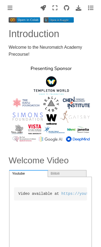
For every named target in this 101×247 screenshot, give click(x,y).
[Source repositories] (66, 8)
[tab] (28, 173)
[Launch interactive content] (43, 8)
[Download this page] (78, 8)
